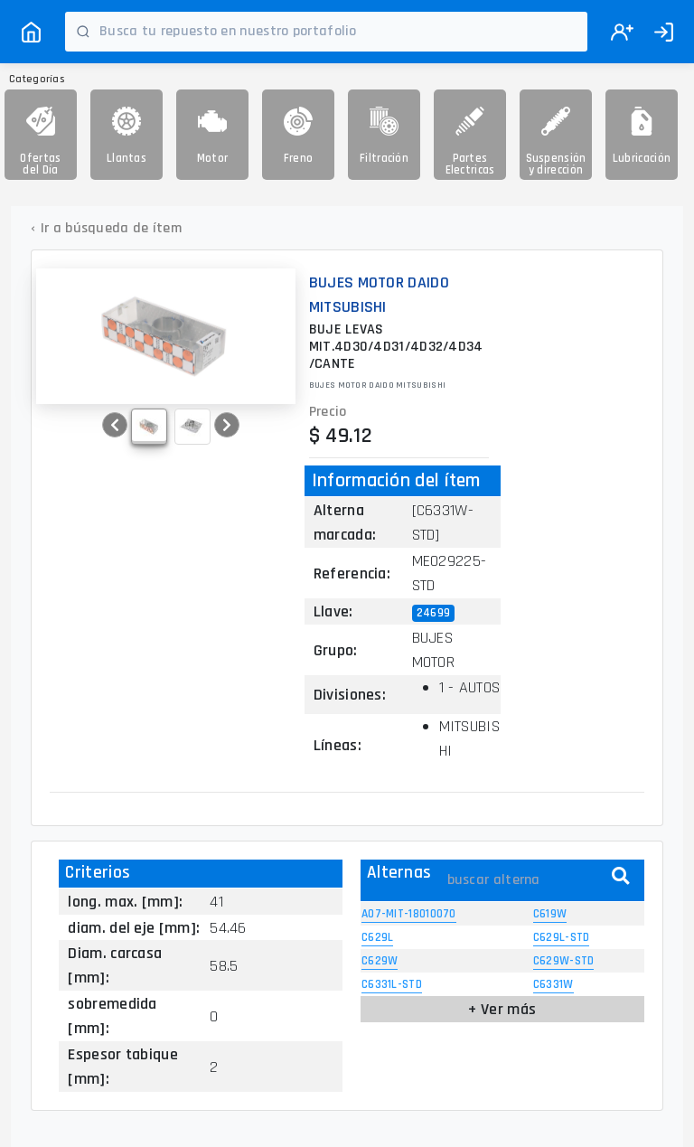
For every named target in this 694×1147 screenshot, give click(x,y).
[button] (114, 424)
